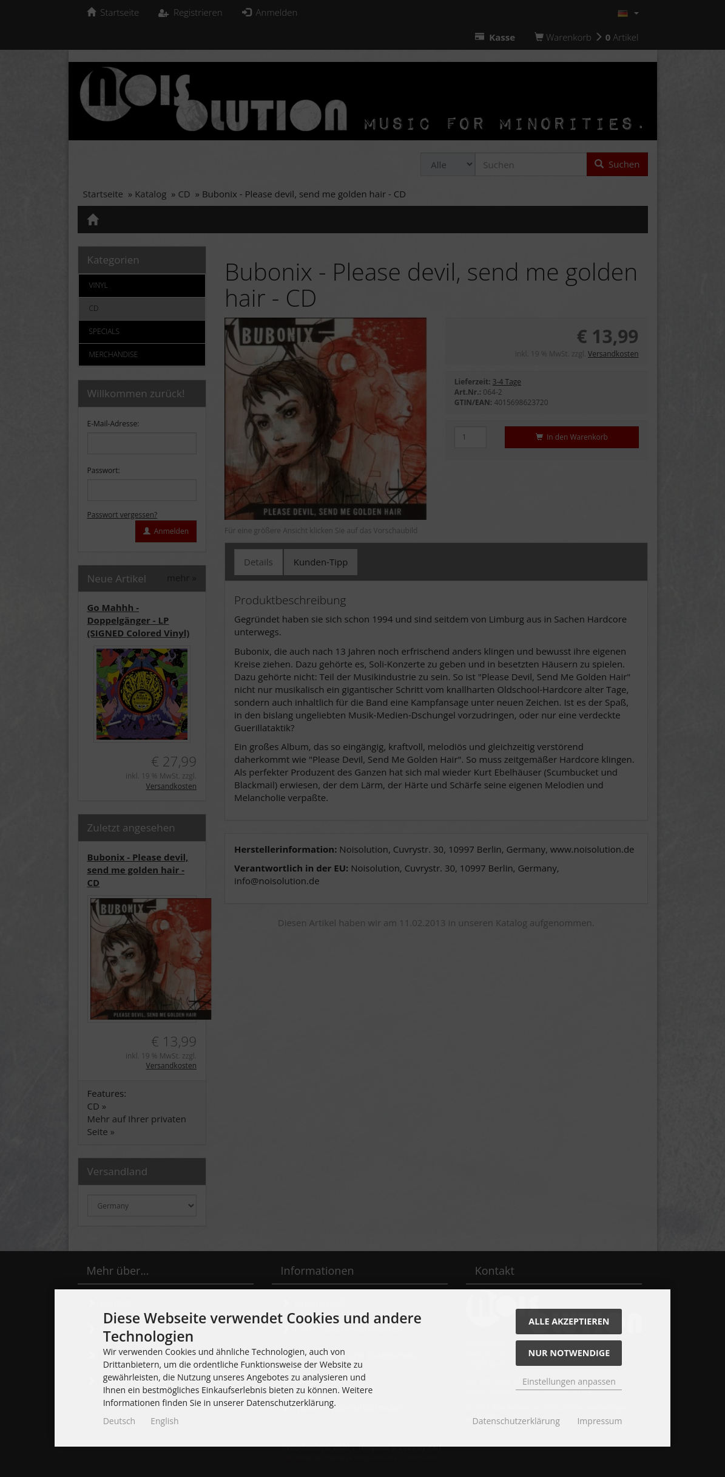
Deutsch (119, 1421)
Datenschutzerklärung (516, 1421)
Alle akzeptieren (568, 1321)
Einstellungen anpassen (569, 1381)
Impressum (599, 1421)
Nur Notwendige (569, 1353)
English (164, 1421)
